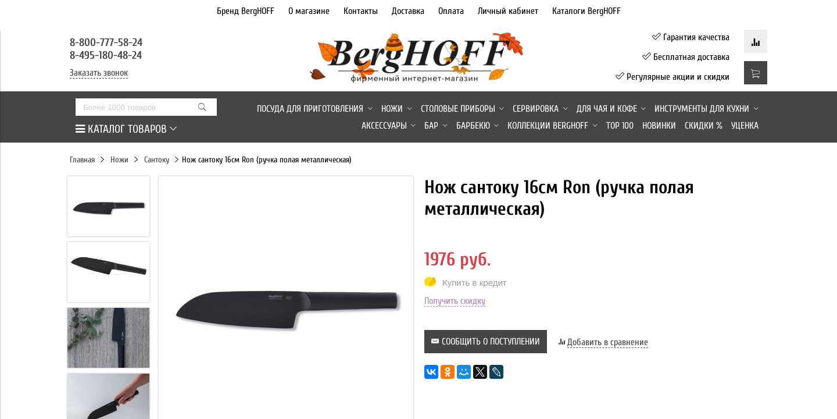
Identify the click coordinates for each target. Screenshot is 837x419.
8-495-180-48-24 (106, 55)
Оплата (451, 11)
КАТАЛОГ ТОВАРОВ (126, 129)
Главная (82, 160)
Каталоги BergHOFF (586, 11)
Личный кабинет (508, 11)
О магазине (309, 11)
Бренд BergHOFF (245, 11)
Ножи (119, 160)
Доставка (408, 11)
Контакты (361, 11)
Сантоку (156, 160)
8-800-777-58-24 (107, 42)
